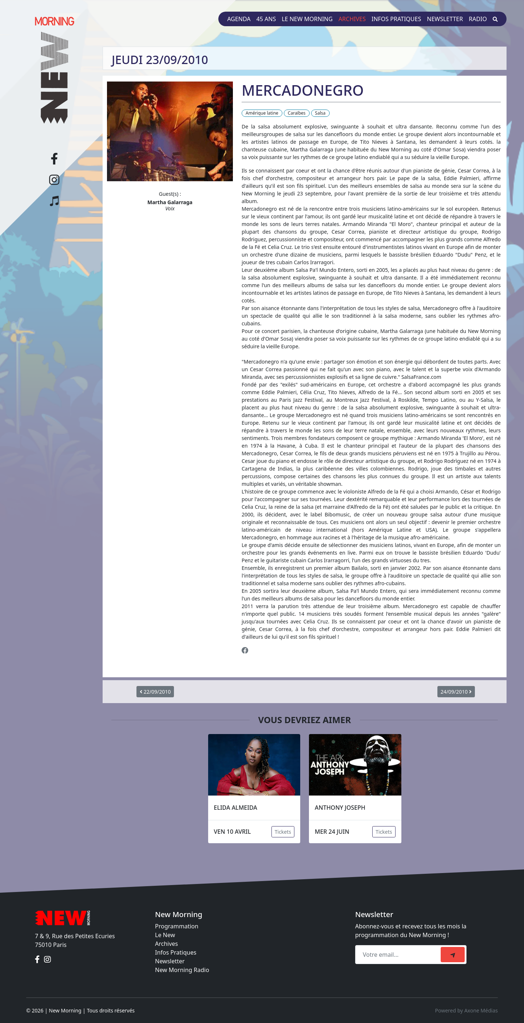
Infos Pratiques (175, 952)
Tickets (283, 831)
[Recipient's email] (399, 954)
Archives (352, 19)
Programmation (176, 926)
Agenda (238, 19)
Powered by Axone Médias (466, 1010)
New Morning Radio (182, 970)
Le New (165, 935)
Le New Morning (307, 19)
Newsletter (445, 19)
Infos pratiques (396, 19)
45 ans (266, 19)
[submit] (453, 954)
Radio (478, 19)
